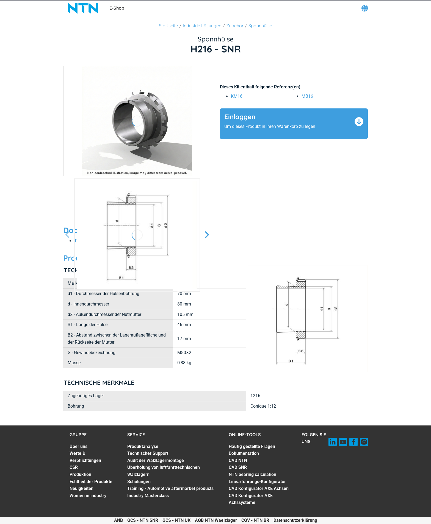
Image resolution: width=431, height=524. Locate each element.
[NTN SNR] (83, 8)
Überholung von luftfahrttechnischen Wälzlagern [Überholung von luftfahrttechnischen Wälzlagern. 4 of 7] (163, 471)
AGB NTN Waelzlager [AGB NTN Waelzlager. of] (216, 520)
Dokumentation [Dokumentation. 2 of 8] (244, 453)
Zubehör (235, 25)
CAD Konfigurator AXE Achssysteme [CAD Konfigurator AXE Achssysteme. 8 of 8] (251, 499)
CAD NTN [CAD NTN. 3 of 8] (238, 460)
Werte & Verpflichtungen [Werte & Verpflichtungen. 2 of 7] (85, 457)
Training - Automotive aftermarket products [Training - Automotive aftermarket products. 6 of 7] (170, 488)
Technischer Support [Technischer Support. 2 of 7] (147, 453)
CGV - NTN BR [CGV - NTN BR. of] (255, 520)
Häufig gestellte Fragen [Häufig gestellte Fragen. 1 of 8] (252, 446)
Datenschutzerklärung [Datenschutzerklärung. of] (295, 520)
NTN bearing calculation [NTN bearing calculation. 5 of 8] (252, 474)
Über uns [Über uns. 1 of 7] (78, 446)
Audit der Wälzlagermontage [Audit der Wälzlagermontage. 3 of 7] (155, 460)
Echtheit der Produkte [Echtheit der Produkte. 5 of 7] (91, 481)
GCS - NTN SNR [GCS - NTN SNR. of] (142, 520)
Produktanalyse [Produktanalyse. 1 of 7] (142, 446)
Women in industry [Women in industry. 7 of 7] (88, 495)
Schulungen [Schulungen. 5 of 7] (139, 481)
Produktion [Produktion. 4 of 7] (80, 474)
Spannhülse (260, 25)
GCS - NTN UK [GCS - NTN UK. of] (176, 520)
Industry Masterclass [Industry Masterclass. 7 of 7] (148, 495)
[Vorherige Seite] (67, 235)
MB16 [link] (307, 96)
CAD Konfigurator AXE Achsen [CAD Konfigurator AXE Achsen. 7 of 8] (259, 488)
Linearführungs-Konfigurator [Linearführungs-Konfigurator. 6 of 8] (257, 481)
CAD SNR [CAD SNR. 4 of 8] (238, 467)
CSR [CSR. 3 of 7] (74, 467)
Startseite (168, 25)
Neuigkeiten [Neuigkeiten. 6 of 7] (81, 488)
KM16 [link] (236, 96)
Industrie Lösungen (202, 25)
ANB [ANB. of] (118, 520)
